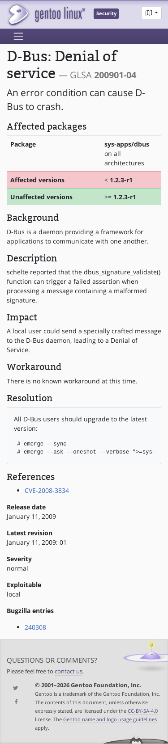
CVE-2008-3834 (47, 490)
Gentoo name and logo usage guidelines (110, 719)
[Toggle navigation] (18, 36)
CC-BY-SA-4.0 (143, 710)
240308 (35, 627)
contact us (68, 671)
